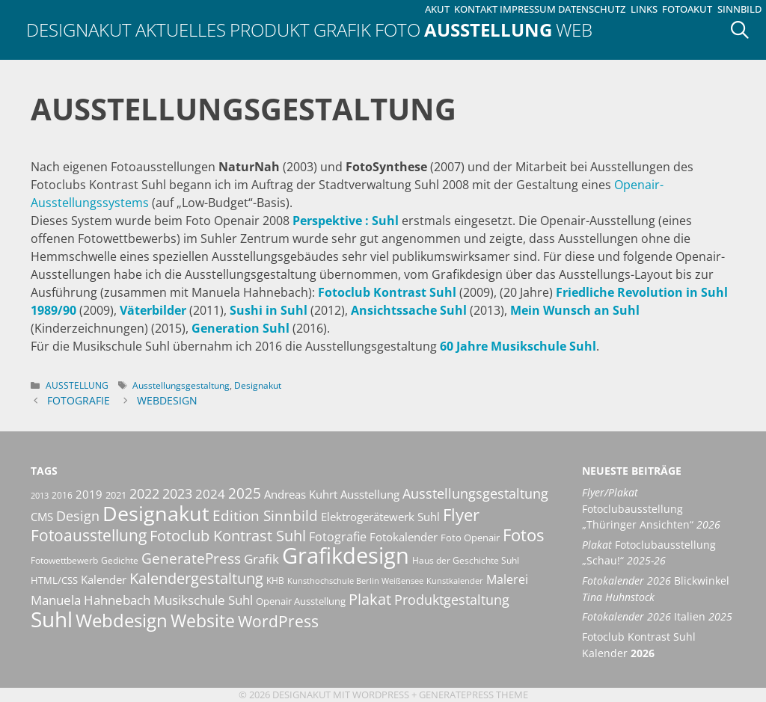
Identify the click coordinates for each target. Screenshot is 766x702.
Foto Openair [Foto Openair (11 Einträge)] (470, 537)
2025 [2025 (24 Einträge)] (244, 493)
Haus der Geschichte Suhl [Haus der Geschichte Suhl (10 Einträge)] (465, 560)
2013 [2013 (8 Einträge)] (40, 495)
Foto (397, 29)
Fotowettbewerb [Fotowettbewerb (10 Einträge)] (64, 560)
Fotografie (78, 400)
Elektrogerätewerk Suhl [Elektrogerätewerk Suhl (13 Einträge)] (380, 516)
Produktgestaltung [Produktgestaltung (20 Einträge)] (451, 600)
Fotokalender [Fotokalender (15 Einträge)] (404, 537)
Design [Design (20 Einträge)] (77, 516)
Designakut (79, 29)
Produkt (270, 29)
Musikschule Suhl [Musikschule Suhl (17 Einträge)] (203, 600)
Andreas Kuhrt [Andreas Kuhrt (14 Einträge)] (300, 494)
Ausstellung (488, 29)
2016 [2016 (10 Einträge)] (62, 495)
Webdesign (167, 400)
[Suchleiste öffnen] (745, 30)
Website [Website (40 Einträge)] (203, 620)
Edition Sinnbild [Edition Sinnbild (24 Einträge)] (265, 515)
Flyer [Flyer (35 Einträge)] (461, 514)
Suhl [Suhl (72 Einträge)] (52, 619)
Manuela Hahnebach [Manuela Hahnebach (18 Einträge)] (90, 600)
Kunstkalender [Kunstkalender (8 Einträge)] (454, 581)
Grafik (342, 29)
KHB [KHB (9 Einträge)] (275, 580)
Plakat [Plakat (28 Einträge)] (370, 598)
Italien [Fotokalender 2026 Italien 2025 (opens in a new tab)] (657, 616)
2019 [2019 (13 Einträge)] (89, 494)
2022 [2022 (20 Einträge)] (144, 493)
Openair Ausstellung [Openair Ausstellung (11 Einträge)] (301, 601)
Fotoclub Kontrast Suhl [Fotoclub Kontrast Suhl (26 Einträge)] (228, 536)
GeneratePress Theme (473, 694)
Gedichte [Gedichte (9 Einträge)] (119, 560)
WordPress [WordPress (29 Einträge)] (278, 621)
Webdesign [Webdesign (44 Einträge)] (122, 620)
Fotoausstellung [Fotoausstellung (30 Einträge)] (89, 535)
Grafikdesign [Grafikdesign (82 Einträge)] (345, 555)
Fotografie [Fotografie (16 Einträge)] (338, 537)
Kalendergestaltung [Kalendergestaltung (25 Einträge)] (196, 578)
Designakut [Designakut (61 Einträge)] (155, 513)
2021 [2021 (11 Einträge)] (115, 495)
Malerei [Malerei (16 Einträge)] (507, 579)
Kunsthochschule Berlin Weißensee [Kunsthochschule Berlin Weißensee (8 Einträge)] (355, 581)
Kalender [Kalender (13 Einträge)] (103, 579)
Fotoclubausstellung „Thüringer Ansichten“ (651, 508)
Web (574, 29)
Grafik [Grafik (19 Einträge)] (261, 558)
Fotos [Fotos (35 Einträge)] (523, 534)
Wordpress (380, 694)
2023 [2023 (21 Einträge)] (177, 493)
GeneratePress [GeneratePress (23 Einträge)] (191, 558)
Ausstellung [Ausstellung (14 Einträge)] (369, 494)
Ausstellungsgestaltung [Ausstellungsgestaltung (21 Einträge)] (475, 493)
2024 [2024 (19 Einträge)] (210, 493)
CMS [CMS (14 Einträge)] (42, 516)
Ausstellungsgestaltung (181, 385)
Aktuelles (180, 29)
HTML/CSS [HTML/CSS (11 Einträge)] (54, 580)
